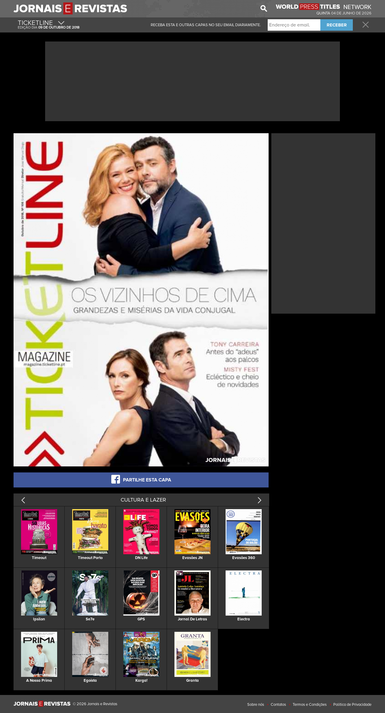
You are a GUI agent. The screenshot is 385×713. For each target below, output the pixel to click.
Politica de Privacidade (352, 704)
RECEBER (337, 25)
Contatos (278, 704)
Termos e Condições (310, 704)
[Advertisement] (192, 80)
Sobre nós (255, 704)
